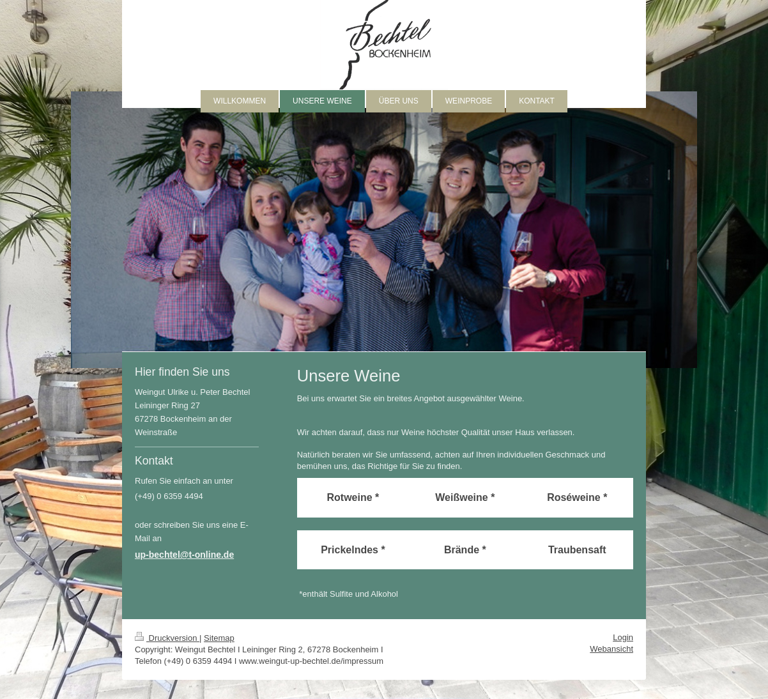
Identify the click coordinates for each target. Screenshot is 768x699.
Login (623, 637)
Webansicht (611, 649)
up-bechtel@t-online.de (184, 554)
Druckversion (167, 638)
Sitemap (219, 638)
